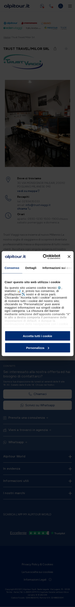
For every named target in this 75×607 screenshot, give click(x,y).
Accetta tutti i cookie (37, 336)
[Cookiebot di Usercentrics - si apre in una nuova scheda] (44, 256)
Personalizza (37, 347)
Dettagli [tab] (30, 268)
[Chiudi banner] (69, 256)
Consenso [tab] (12, 268)
